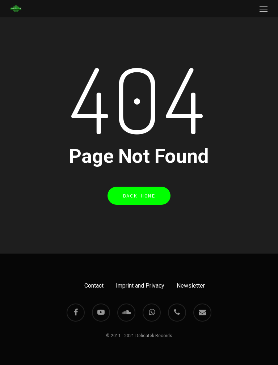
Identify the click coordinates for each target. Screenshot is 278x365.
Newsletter (191, 285)
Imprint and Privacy (140, 285)
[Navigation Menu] (264, 8)
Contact (94, 285)
